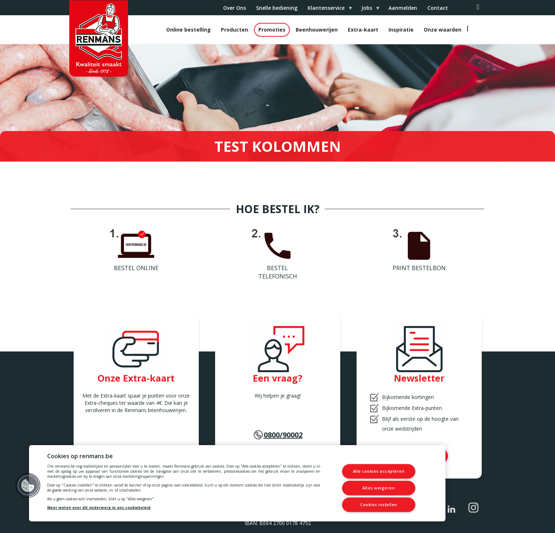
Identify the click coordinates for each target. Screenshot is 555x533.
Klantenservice (327, 9)
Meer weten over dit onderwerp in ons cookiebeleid (99, 507)
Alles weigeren (378, 488)
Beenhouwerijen (317, 29)
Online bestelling (188, 29)
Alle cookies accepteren (379, 471)
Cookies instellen (378, 504)
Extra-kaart (363, 29)
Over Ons (234, 7)
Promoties (271, 29)
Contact (437, 7)
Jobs (368, 9)
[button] (28, 485)
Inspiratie (401, 29)
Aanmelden (402, 7)
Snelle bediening (276, 7)
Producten (234, 29)
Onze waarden (442, 29)
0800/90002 (283, 435)
